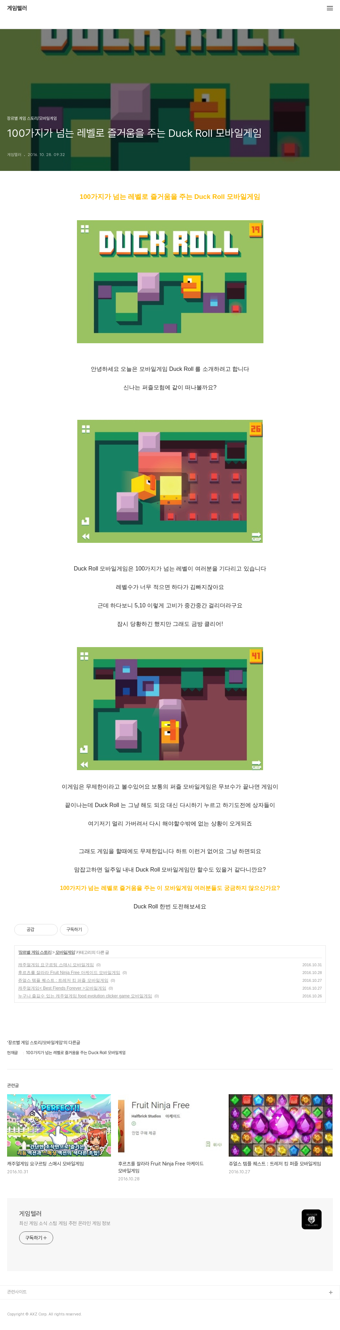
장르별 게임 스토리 (34, 952)
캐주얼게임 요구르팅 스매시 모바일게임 (56, 964)
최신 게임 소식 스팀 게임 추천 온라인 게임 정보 (64, 1223)
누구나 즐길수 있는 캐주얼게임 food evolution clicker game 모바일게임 (85, 996)
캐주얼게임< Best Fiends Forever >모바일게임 (62, 988)
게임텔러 (17, 8)
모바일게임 (65, 952)
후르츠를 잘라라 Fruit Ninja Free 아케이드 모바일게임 (69, 972)
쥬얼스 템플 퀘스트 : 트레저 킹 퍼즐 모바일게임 (63, 980)
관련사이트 (17, 1292)
